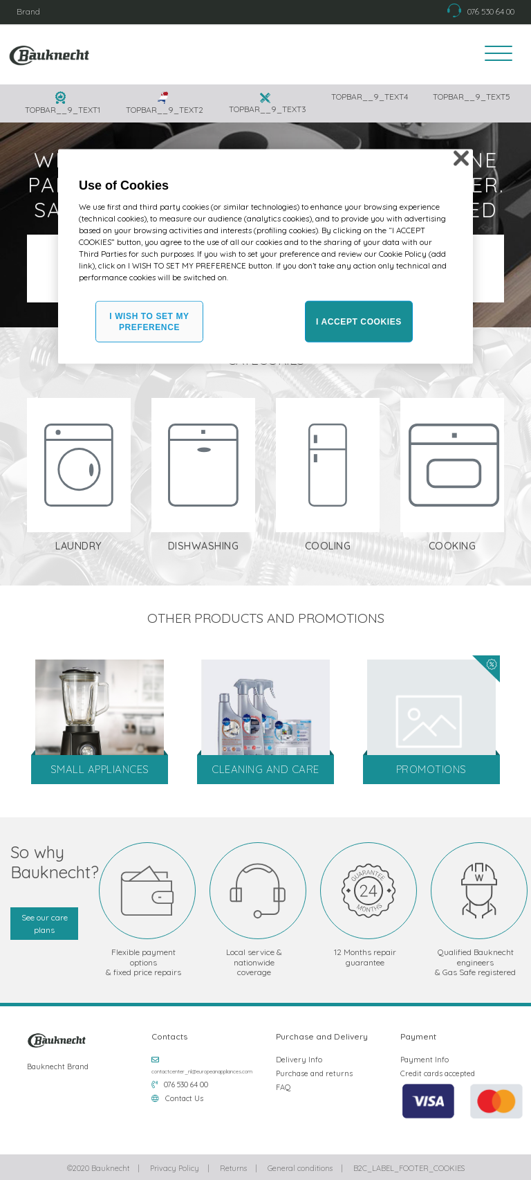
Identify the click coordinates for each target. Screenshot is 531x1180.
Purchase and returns (314, 1071)
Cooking (452, 544)
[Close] (461, 157)
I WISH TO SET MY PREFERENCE (149, 321)
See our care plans (44, 921)
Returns (233, 1166)
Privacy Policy (174, 1166)
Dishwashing (203, 544)
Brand (28, 11)
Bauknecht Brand (57, 1064)
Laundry (78, 544)
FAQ (283, 1085)
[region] (265, 256)
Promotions (431, 767)
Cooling (328, 544)
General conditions (300, 1166)
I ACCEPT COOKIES (359, 322)
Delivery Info (299, 1057)
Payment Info (424, 1057)
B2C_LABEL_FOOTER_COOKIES (409, 1166)
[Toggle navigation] (494, 54)
